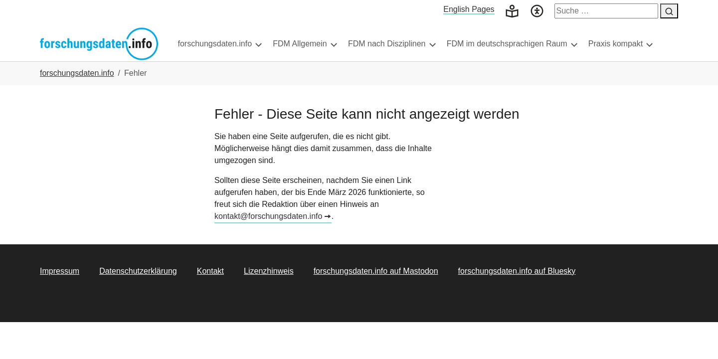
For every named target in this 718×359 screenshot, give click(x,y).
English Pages (468, 9)
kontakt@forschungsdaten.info (268, 236)
